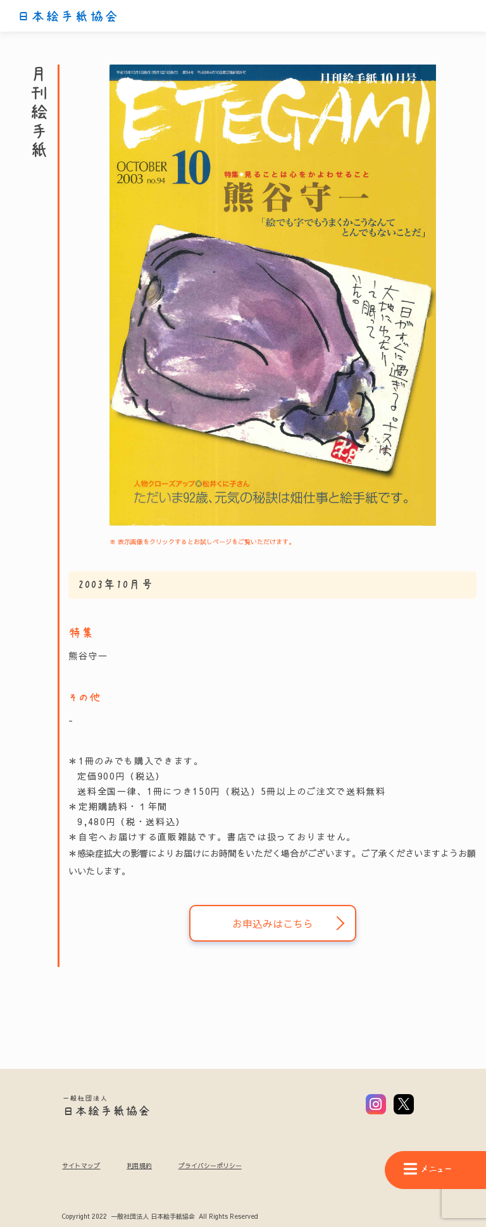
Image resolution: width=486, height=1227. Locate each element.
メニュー (428, 1169)
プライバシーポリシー (210, 1165)
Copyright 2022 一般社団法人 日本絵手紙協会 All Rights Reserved (160, 1217)
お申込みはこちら (272, 923)
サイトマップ (81, 1165)
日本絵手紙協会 (67, 16)
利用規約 (139, 1165)
